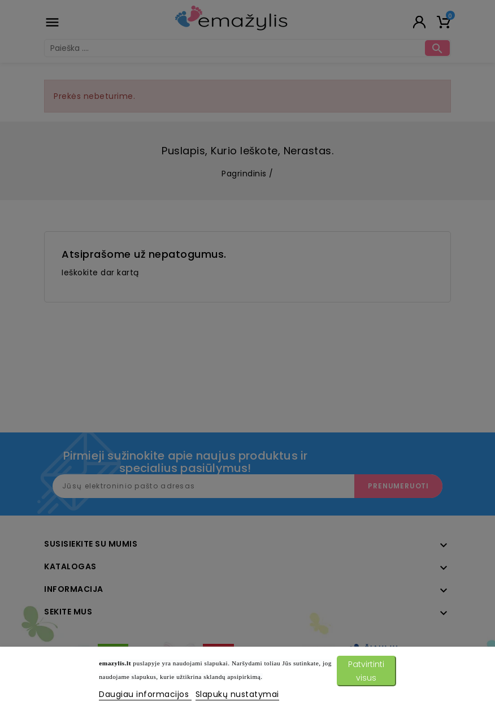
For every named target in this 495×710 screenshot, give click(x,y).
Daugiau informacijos (145, 694)
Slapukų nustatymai (237, 694)
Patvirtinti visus (366, 671)
